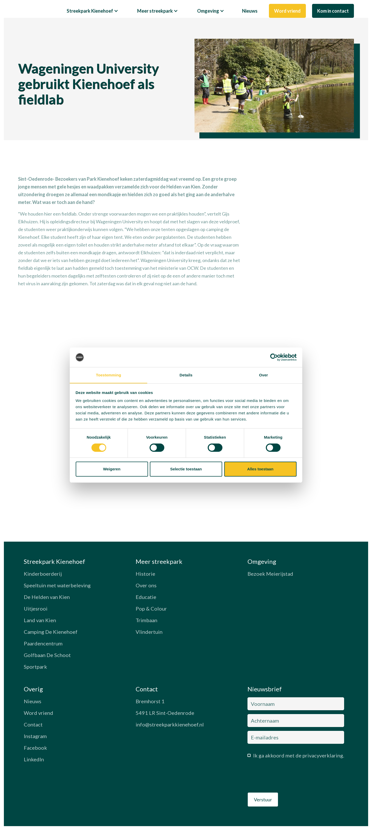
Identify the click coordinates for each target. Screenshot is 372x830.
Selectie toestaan (186, 469)
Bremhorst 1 (150, 701)
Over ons (146, 585)
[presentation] (286, 777)
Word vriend (287, 11)
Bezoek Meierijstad (270, 574)
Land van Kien (40, 620)
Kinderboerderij (43, 574)
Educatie (146, 597)
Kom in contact (333, 11)
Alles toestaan (260, 469)
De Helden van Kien (47, 597)
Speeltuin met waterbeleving (57, 585)
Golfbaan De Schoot (47, 655)
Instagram (35, 736)
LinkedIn (34, 759)
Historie (145, 574)
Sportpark (35, 666)
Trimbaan (146, 620)
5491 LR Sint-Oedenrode (165, 713)
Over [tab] (263, 375)
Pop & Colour (151, 608)
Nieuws (250, 11)
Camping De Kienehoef (51, 632)
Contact (33, 724)
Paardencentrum (43, 643)
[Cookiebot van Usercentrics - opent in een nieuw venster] (274, 357)
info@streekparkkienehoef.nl (170, 724)
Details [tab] (186, 375)
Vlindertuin (149, 632)
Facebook (35, 748)
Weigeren (111, 469)
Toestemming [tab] (108, 375)
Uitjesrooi (36, 608)
